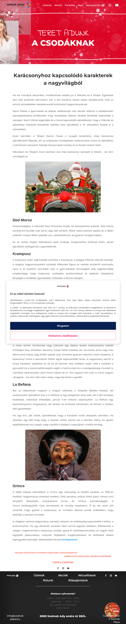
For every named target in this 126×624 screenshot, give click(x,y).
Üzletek (47, 5)
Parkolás (70, 5)
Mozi (80, 5)
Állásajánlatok (78, 580)
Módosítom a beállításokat (63, 335)
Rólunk (48, 580)
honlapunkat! (69, 539)
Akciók (58, 5)
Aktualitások (87, 575)
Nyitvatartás (93, 5)
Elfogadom (63, 325)
